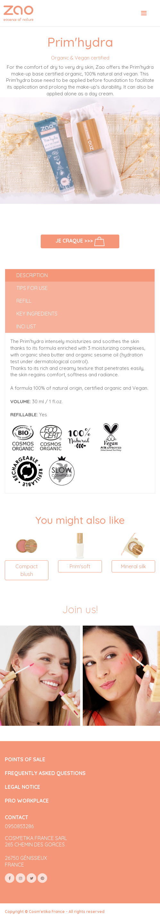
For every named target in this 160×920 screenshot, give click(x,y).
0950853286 (19, 826)
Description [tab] (32, 275)
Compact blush (26, 570)
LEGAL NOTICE (22, 787)
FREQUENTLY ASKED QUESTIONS (45, 773)
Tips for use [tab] (32, 288)
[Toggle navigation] (143, 13)
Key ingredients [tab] (36, 313)
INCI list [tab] (26, 326)
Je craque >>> (80, 241)
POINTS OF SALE (25, 759)
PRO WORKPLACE (27, 801)
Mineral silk (133, 566)
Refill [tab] (23, 301)
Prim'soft (80, 566)
